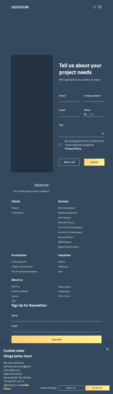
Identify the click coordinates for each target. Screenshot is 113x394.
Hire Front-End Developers (70, 227)
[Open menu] (100, 7)
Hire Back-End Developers (70, 232)
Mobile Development (67, 212)
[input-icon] (103, 131)
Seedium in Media (19, 291)
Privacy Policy (73, 148)
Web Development (66, 207)
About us (15, 286)
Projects (15, 207)
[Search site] (95, 7)
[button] (87, 114)
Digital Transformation (68, 246)
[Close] (107, 349)
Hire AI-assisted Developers (24, 271)
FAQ (13, 301)
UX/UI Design (64, 217)
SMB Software (64, 241)
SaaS (60, 271)
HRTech (61, 261)
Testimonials (17, 212)
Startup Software (66, 237)
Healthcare (63, 266)
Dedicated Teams (66, 222)
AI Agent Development (22, 266)
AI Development (18, 261)
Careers (15, 296)
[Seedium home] (20, 7)
